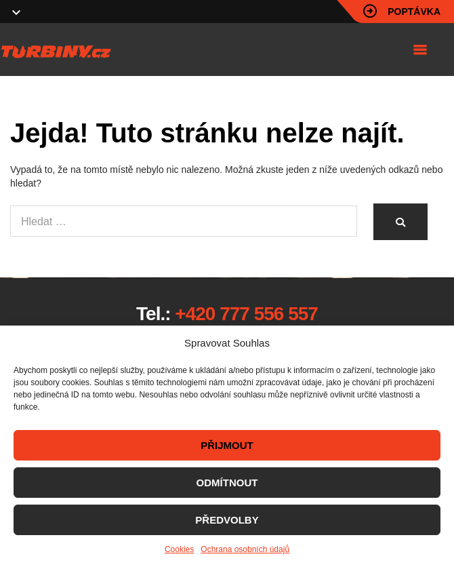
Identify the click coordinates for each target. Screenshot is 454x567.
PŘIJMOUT (227, 445)
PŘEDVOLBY (226, 520)
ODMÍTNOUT (227, 482)
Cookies (179, 549)
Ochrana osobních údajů (245, 549)
